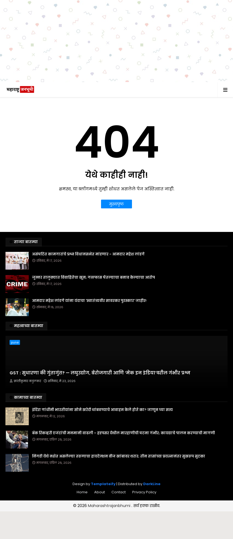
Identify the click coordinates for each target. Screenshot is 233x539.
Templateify (103, 483)
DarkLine (151, 483)
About (99, 492)
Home (82, 492)
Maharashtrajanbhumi (109, 505)
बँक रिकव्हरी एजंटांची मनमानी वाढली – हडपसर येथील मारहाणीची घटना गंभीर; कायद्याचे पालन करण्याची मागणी (123, 433)
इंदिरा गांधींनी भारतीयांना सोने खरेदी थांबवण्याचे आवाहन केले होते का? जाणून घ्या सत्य (102, 409)
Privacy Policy (144, 492)
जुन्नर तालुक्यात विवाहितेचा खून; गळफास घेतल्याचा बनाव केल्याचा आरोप (93, 277)
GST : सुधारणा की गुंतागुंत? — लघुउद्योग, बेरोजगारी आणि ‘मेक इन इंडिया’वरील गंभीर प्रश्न (100, 373)
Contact (118, 492)
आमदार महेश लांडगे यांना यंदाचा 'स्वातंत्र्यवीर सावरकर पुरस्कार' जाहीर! (89, 300)
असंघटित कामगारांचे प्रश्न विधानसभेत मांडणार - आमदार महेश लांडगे (88, 254)
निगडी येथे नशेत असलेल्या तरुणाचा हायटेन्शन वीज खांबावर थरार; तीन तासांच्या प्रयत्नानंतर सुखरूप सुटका (118, 456)
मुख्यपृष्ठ (116, 204)
